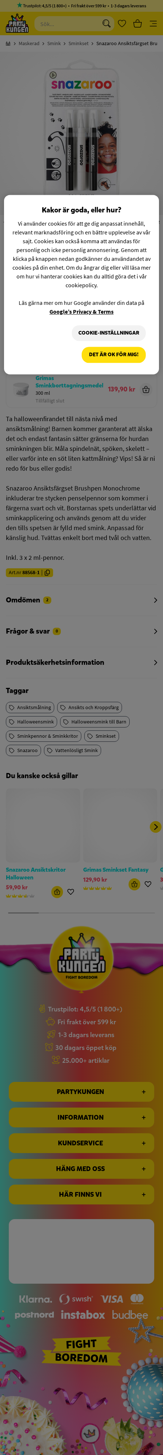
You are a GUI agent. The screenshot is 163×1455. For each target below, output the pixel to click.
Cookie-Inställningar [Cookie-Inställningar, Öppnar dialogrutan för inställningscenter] (108, 332)
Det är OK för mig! (113, 354)
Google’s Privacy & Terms (81, 311)
